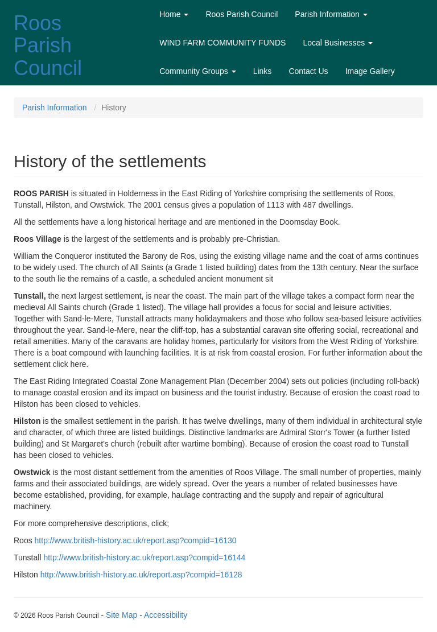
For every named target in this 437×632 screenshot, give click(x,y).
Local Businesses (338, 42)
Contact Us (308, 71)
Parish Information (331, 14)
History (113, 107)
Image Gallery (370, 71)
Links (262, 71)
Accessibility (165, 614)
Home (173, 14)
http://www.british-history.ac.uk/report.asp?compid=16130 (136, 540)
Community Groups (197, 71)
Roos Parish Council (48, 45)
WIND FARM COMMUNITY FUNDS (222, 42)
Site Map (121, 614)
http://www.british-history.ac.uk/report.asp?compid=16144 (144, 557)
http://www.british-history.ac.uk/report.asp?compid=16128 (141, 574)
